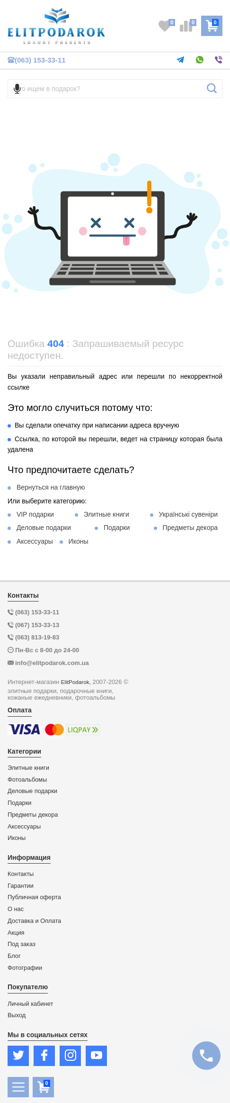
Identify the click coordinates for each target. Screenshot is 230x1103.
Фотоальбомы (27, 779)
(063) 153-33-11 (37, 60)
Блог (14, 956)
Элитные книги (106, 514)
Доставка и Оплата (34, 921)
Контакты (21, 874)
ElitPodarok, (76, 682)
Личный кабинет (30, 1004)
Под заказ (21, 944)
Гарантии (21, 886)
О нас (16, 909)
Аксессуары (35, 541)
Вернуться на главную (51, 487)
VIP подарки (35, 514)
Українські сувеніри (188, 514)
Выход (17, 1015)
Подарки (117, 527)
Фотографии (25, 968)
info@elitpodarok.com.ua (52, 662)
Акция (16, 933)
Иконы (78, 541)
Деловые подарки (44, 527)
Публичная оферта (34, 897)
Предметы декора (190, 527)
